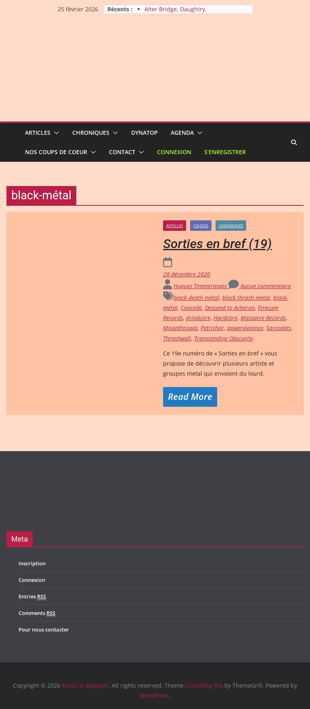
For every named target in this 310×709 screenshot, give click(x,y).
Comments (37, 613)
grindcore (198, 318)
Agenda (182, 132)
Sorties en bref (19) (217, 243)
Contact (122, 152)
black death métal (196, 297)
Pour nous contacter (44, 629)
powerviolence (245, 328)
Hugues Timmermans (201, 286)
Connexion (174, 152)
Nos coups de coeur (56, 152)
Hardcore (225, 318)
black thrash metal (246, 297)
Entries (32, 596)
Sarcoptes (278, 328)
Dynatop (144, 132)
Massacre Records (263, 318)
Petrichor (212, 328)
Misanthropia (180, 328)
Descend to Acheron (230, 308)
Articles (37, 132)
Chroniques (90, 132)
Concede (191, 308)
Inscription (32, 563)
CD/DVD (200, 225)
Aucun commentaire (259, 286)
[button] (54, 132)
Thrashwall (177, 338)
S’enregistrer (225, 152)
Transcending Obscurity (223, 338)
